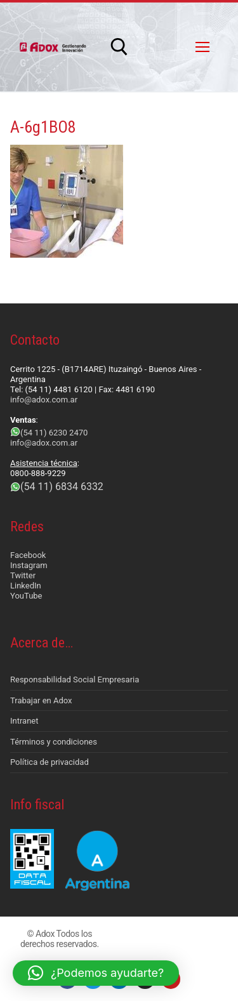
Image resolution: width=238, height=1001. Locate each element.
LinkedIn (25, 585)
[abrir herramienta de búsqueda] (119, 47)
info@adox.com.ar (43, 399)
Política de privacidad (49, 762)
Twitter (23, 575)
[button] (96, 973)
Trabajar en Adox (41, 700)
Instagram (29, 565)
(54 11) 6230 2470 (54, 432)
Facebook (28, 555)
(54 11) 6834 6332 (61, 487)
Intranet (24, 721)
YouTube (26, 595)
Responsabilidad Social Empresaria (74, 679)
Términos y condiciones (53, 741)
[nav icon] (202, 47)
